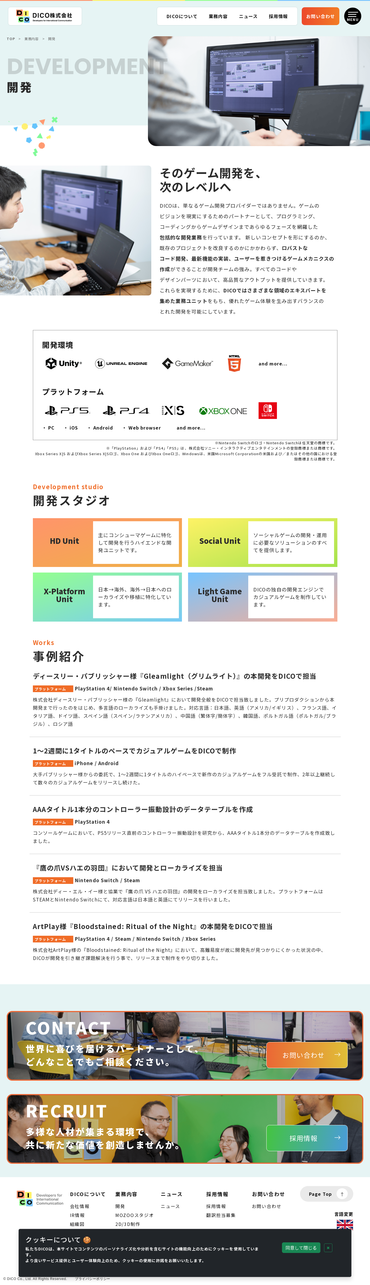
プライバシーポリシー (92, 1279)
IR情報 (77, 1215)
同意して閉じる (301, 1247)
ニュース (248, 16)
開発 (120, 1206)
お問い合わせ (267, 1206)
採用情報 (216, 1206)
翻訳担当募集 (221, 1215)
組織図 (77, 1224)
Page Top (328, 1193)
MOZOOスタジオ (134, 1215)
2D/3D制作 (127, 1224)
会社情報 (80, 1206)
